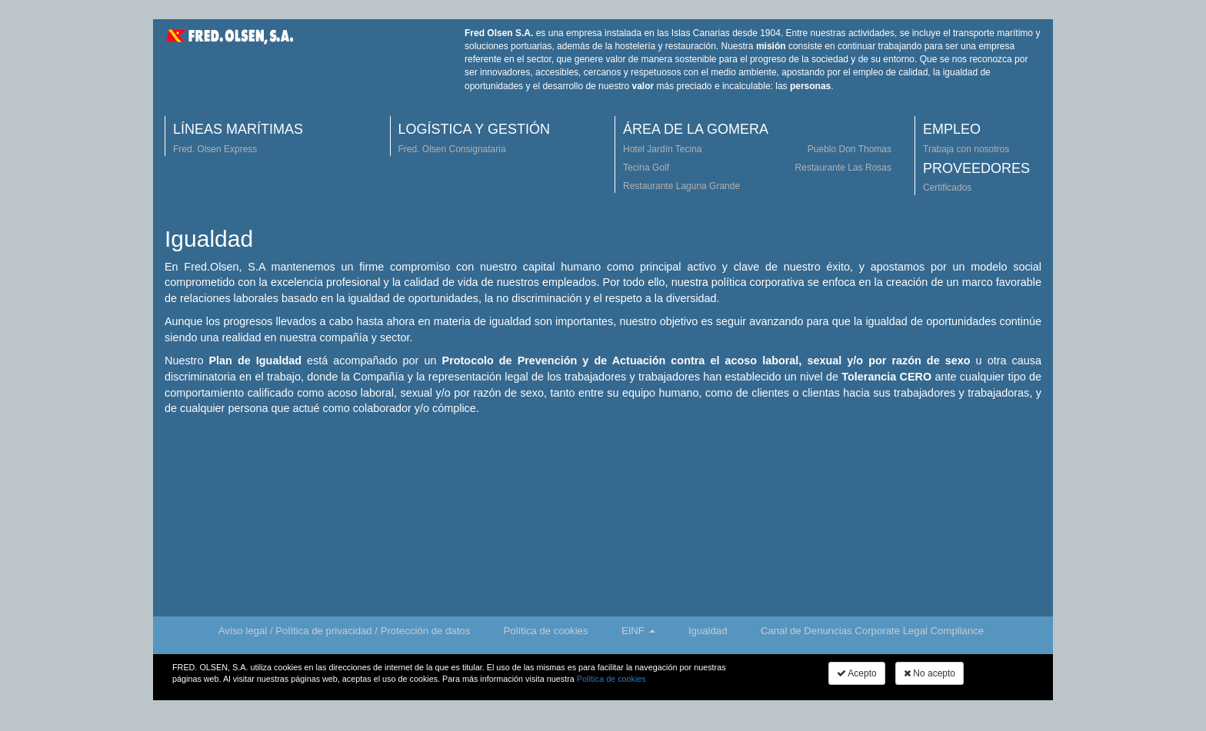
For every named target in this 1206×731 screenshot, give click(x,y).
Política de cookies (546, 630)
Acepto (857, 673)
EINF (638, 630)
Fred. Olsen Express (215, 149)
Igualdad (708, 630)
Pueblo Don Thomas (849, 149)
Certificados (947, 187)
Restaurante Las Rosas (843, 167)
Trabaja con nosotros (966, 149)
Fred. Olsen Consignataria (452, 149)
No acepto (929, 673)
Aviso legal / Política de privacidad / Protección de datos (344, 630)
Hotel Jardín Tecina (662, 149)
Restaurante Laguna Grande (681, 186)
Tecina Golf (646, 167)
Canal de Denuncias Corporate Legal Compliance (872, 630)
